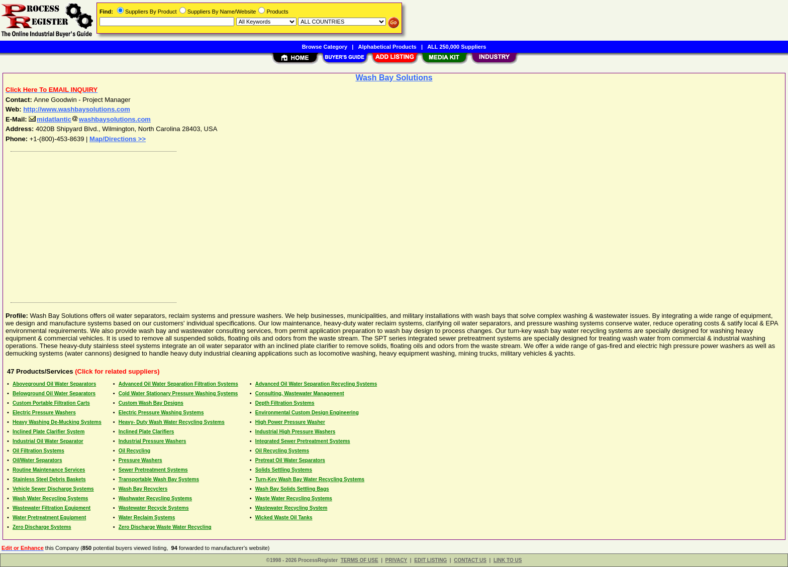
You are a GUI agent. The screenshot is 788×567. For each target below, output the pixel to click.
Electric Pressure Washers (44, 412)
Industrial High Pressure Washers (295, 431)
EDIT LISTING (430, 560)
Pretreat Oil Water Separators (290, 460)
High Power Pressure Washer (290, 422)
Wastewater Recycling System (291, 508)
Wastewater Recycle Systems (154, 508)
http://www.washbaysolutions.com (76, 109)
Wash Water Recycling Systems (50, 498)
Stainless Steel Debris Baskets (49, 479)
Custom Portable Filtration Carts (51, 403)
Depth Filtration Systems (285, 403)
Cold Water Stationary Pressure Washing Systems (178, 393)
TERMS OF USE (359, 560)
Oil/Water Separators (37, 460)
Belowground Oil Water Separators (54, 393)
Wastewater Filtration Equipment (51, 508)
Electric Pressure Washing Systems (161, 412)
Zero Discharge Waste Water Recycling (165, 527)
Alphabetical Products (387, 47)
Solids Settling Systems (283, 470)
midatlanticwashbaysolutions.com (90, 119)
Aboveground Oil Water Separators (54, 384)
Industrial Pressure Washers (152, 441)
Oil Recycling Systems (282, 450)
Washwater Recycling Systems (155, 498)
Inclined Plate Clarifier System (48, 431)
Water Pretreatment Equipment (49, 517)
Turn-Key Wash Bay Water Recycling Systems (309, 479)
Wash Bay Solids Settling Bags (292, 489)
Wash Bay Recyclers (143, 489)
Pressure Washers (140, 460)
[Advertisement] (308, 224)
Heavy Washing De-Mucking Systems (57, 422)
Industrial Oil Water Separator (48, 441)
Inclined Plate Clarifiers (146, 431)
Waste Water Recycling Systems (293, 498)
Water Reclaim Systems (147, 517)
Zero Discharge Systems (42, 527)
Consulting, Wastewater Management (299, 393)
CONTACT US (470, 560)
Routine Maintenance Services (49, 470)
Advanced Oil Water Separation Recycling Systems (316, 384)
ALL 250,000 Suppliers (456, 47)
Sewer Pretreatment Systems (153, 470)
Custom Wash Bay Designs (151, 403)
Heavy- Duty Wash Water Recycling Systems (172, 422)
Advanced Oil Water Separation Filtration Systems (178, 384)
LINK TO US (508, 560)
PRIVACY (396, 560)
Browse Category (324, 47)
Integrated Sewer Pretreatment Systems (302, 441)
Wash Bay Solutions (393, 77)
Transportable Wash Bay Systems (159, 479)
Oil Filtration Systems (38, 450)
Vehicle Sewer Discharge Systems (53, 489)
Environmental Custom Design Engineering (307, 412)
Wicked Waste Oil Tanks (284, 517)
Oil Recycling (134, 450)
